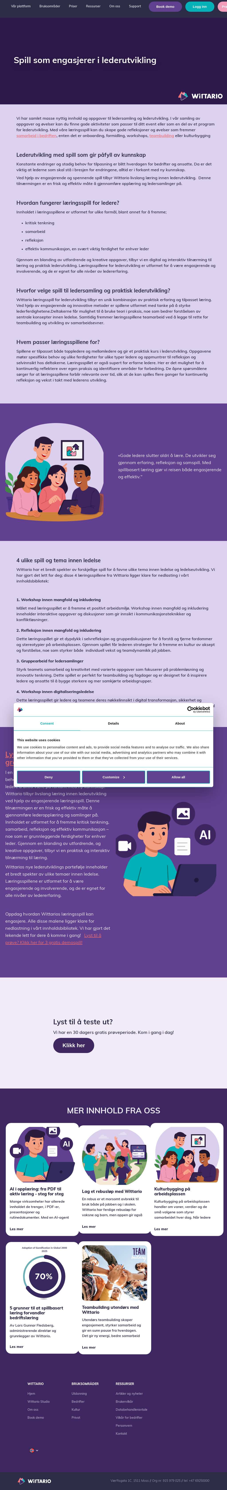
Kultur (76, 1410)
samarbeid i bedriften (36, 136)
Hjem (31, 1394)
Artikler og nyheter (129, 1394)
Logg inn (200, 6)
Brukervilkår (124, 1402)
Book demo (165, 6)
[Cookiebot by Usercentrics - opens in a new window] (190, 709)
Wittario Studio (38, 1402)
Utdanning (79, 1394)
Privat (76, 1418)
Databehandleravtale (131, 1410)
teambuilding (161, 136)
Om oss (32, 1410)
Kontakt (121, 1434)
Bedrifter (78, 1402)
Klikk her (74, 1045)
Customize (114, 777)
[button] (21, 6)
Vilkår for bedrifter (129, 1418)
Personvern (124, 1426)
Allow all (178, 777)
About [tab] (180, 723)
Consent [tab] (47, 723)
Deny (49, 777)
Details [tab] (113, 723)
